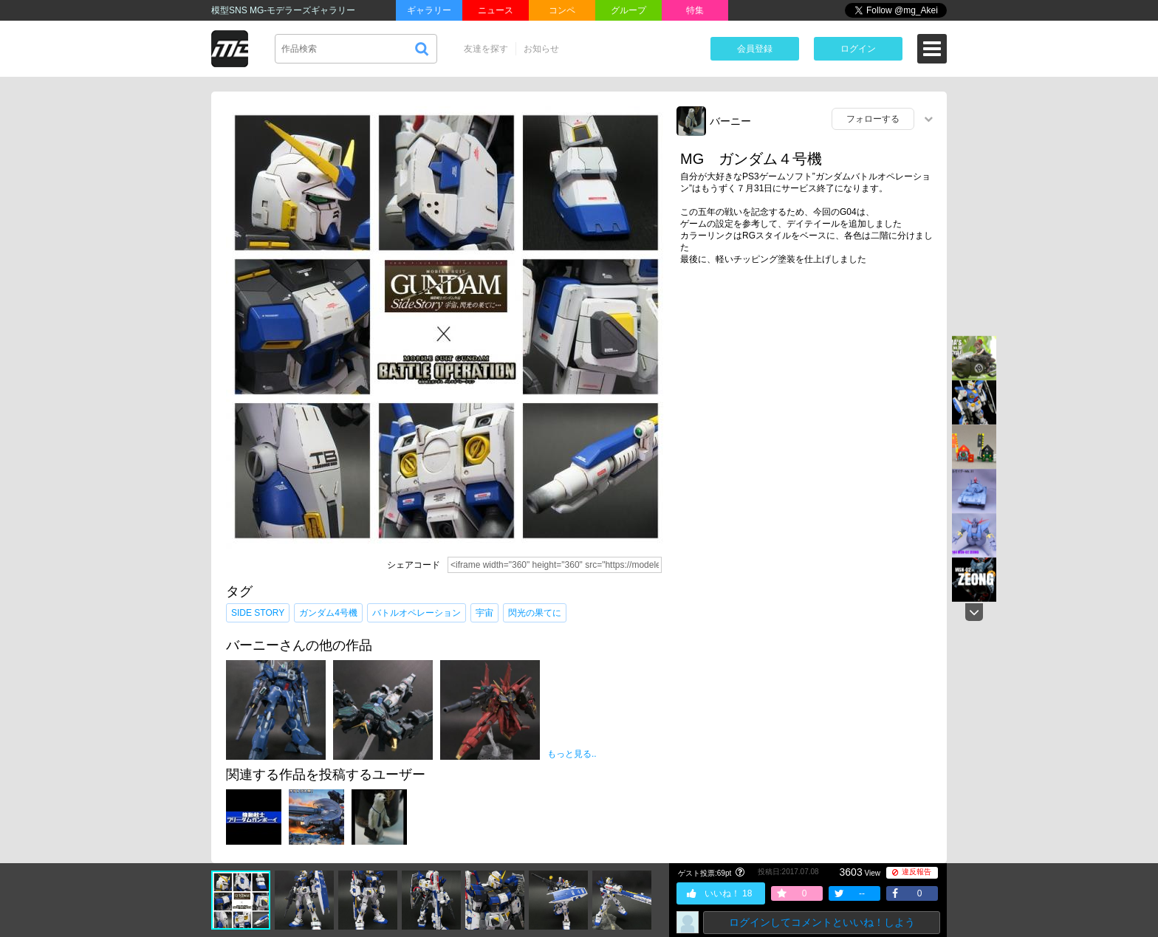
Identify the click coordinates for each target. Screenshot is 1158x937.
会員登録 (754, 49)
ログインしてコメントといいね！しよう (822, 922)
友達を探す (486, 49)
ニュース (495, 10)
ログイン (858, 49)
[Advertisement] (808, 390)
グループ (628, 10)
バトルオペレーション (416, 613)
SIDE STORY (257, 613)
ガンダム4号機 (328, 613)
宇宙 (484, 613)
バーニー (730, 121)
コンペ (562, 10)
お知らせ (541, 49)
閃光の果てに (534, 613)
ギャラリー (429, 10)
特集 (695, 10)
